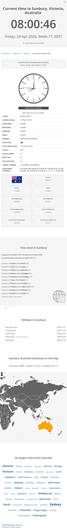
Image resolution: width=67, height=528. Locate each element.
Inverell (27, 488)
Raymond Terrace (31, 505)
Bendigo (58, 466)
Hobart (18, 487)
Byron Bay (50, 472)
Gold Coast (54, 482)
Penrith (56, 499)
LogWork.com (18, 525)
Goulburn (8, 488)
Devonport (55, 477)
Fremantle (8, 483)
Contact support (16, 527)
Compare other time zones (12, 297)
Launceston (54, 488)
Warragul (53, 510)
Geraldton (30, 482)
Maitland (22, 493)
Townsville (25, 509)
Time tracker (5, 527)
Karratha (35, 488)
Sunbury (43, 505)
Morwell (9, 499)
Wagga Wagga (40, 510)
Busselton (40, 472)
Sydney (55, 504)
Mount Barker (19, 499)
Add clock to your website (35, 43)
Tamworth (12, 510)
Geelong (18, 482)
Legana (5, 494)
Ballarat (48, 466)
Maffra (13, 494)
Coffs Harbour (25, 477)
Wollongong (39, 515)
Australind (28, 466)
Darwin (44, 477)
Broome (19, 472)
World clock (16, 53)
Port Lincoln (17, 505)
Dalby (36, 477)
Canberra (10, 477)
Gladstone (41, 482)
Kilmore (44, 488)
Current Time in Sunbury (33, 108)
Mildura (57, 493)
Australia (26, 53)
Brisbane (8, 471)
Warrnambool (24, 515)
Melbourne (45, 493)
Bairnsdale (37, 466)
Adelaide (7, 466)
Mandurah (32, 494)
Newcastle (45, 498)
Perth (6, 504)
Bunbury (29, 471)
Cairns (59, 471)
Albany (19, 466)
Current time (5, 53)
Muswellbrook (32, 499)
